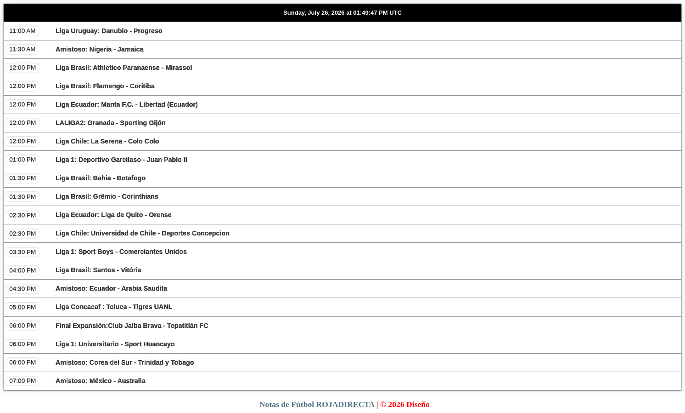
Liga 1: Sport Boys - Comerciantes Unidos (96, 252)
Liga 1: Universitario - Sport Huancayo (90, 344)
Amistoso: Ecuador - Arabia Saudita (86, 289)
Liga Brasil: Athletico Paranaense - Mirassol (99, 68)
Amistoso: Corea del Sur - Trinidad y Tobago (100, 362)
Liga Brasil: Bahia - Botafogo (76, 178)
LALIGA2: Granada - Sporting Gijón (86, 123)
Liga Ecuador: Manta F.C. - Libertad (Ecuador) (102, 104)
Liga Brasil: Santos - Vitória (73, 270)
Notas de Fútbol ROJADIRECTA (316, 404)
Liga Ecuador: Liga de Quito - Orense (89, 215)
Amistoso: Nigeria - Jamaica (74, 49)
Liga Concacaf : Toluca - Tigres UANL (89, 307)
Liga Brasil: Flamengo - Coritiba (80, 86)
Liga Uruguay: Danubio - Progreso (84, 31)
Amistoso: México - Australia (76, 381)
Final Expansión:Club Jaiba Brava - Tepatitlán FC (107, 326)
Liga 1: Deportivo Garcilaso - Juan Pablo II (96, 160)
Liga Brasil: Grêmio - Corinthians (82, 196)
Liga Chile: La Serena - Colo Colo (82, 141)
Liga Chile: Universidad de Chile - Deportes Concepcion (118, 234)
